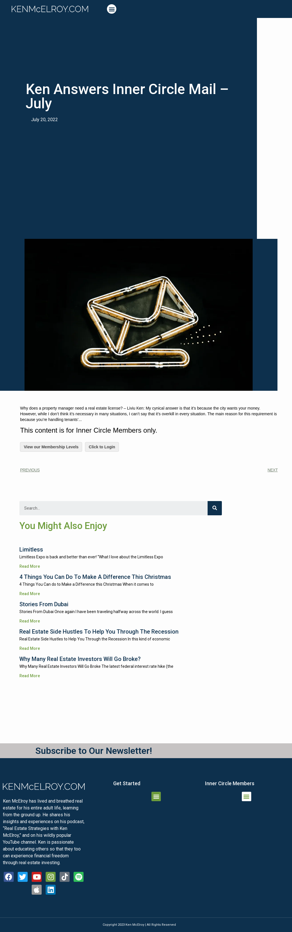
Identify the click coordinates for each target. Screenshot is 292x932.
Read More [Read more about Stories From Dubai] (29, 621)
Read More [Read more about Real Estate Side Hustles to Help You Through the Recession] (29, 648)
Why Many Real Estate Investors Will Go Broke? (80, 659)
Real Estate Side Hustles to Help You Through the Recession (99, 631)
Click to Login (102, 447)
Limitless (31, 549)
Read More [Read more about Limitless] (29, 566)
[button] (112, 9)
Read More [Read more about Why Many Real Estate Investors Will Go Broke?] (29, 675)
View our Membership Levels (51, 447)
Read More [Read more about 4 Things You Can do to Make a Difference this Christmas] (29, 593)
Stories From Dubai (43, 604)
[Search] (215, 508)
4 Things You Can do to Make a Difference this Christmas (95, 576)
